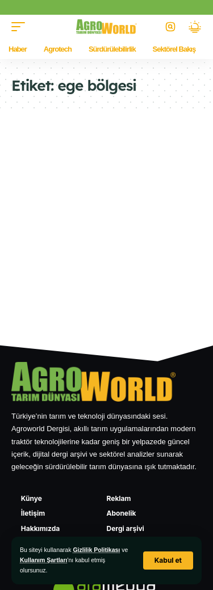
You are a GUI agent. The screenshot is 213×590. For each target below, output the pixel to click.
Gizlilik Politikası (96, 549)
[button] (168, 560)
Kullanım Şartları (43, 560)
